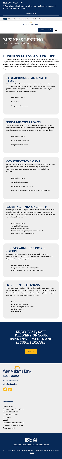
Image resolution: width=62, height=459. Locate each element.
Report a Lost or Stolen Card (13, 409)
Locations (6, 420)
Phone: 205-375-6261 (11, 380)
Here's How (31, 351)
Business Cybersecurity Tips (13, 425)
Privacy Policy (17, 445)
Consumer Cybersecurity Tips (13, 422)
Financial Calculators (10, 412)
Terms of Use (26, 445)
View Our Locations (10, 384)
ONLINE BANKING (46, 30)
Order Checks (8, 406)
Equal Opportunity (9, 428)
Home (5, 43)
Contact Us (7, 417)
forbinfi (32, 453)
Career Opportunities (10, 414)
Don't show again (31, 13)
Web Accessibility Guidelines (40, 445)
